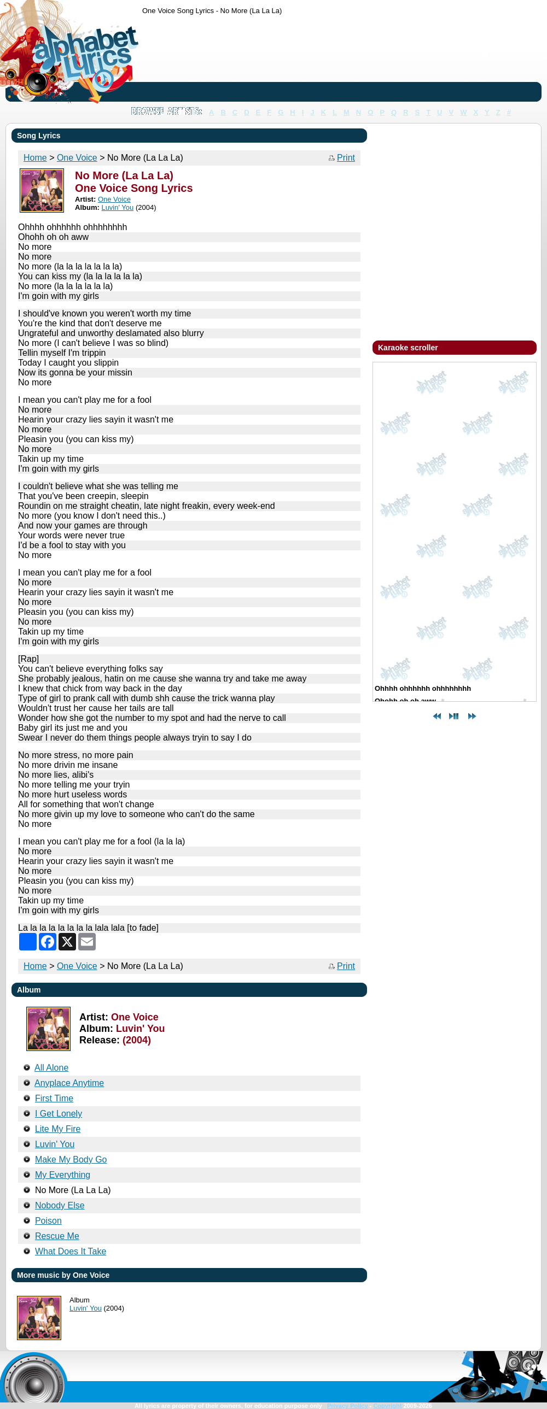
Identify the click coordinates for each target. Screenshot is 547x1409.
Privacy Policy (347, 1405)
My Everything (62, 1174)
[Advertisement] (176, 60)
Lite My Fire (58, 1129)
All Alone (51, 1067)
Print (346, 157)
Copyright (387, 1405)
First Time (54, 1098)
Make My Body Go (71, 1159)
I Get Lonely (58, 1113)
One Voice (77, 966)
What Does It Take (70, 1251)
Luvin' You (54, 1144)
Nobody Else (60, 1205)
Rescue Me (57, 1236)
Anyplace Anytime (69, 1083)
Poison (48, 1220)
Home (35, 966)
